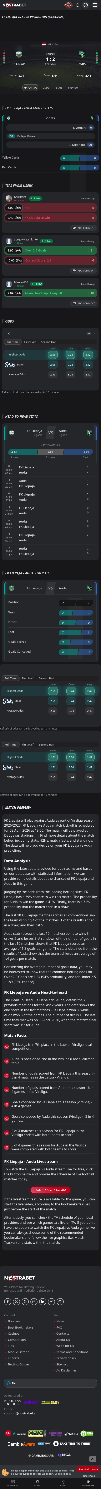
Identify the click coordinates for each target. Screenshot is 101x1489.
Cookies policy (63, 1473)
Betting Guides (19, 1364)
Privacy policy (66, 1358)
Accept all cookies (88, 1469)
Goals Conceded (19, 651)
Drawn (12, 622)
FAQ (59, 1327)
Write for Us (65, 1346)
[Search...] (77, 5)
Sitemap (62, 1364)
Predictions (13, 1483)
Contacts (62, 1333)
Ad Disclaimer (66, 1370)
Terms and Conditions (72, 1352)
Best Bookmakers (21, 1327)
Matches (37, 1483)
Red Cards (9, 167)
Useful (63, 1483)
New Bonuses (88, 1483)
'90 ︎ (90, 145)
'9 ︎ (91, 128)
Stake (14, 365)
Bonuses (14, 1321)
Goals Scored (17, 642)
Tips (11, 1346)
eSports (13, 1358)
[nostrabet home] (19, 1277)
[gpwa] (37, 1433)
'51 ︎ (11, 136)
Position (14, 602)
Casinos (13, 1333)
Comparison (17, 1340)
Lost (11, 632)
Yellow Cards (11, 157)
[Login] (85, 5)
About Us (63, 1340)
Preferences (88, 1475)
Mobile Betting (18, 1352)
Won (11, 612)
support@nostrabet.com (22, 1413)
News (60, 1321)
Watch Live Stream (50, 1190)
